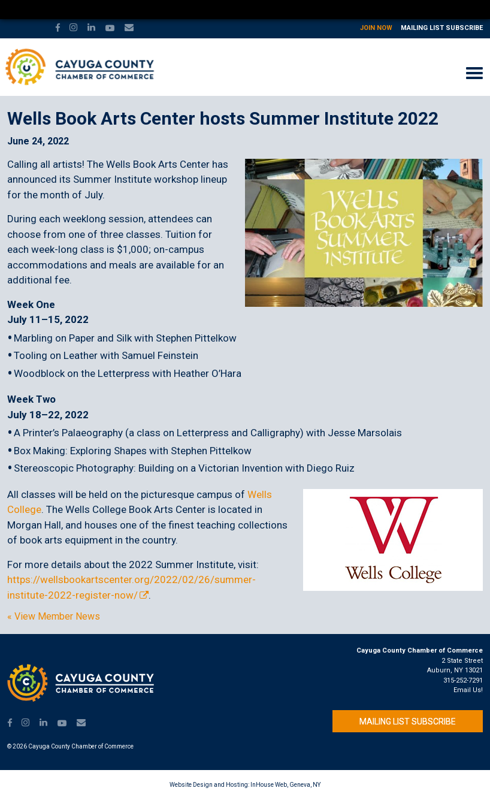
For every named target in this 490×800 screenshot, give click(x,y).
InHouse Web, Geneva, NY (285, 784)
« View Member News (53, 616)
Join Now (376, 28)
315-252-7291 (463, 680)
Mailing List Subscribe (442, 28)
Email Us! (468, 690)
